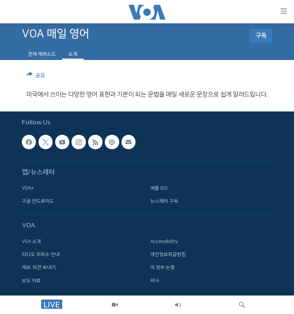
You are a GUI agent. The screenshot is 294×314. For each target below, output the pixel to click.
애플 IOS (159, 188)
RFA (154, 280)
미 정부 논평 (162, 267)
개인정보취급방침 (168, 254)
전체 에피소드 (42, 54)
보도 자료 (31, 280)
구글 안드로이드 (38, 201)
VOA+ (28, 188)
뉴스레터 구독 (164, 201)
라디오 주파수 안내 (41, 254)
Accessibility (164, 241)
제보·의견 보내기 (39, 267)
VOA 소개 (31, 241)
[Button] (36, 77)
